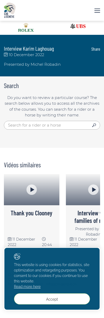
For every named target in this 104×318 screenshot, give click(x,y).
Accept (52, 299)
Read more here (27, 286)
